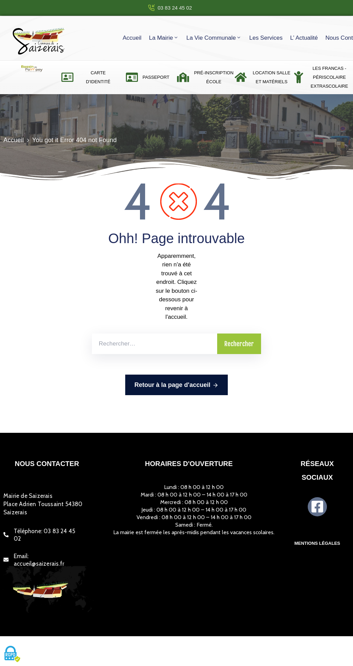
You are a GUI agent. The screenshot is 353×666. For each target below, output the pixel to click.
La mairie (164, 37)
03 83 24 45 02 (174, 8)
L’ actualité (304, 38)
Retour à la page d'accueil (176, 385)
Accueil (131, 38)
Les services (265, 38)
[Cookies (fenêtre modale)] (12, 654)
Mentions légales (317, 543)
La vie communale (214, 37)
